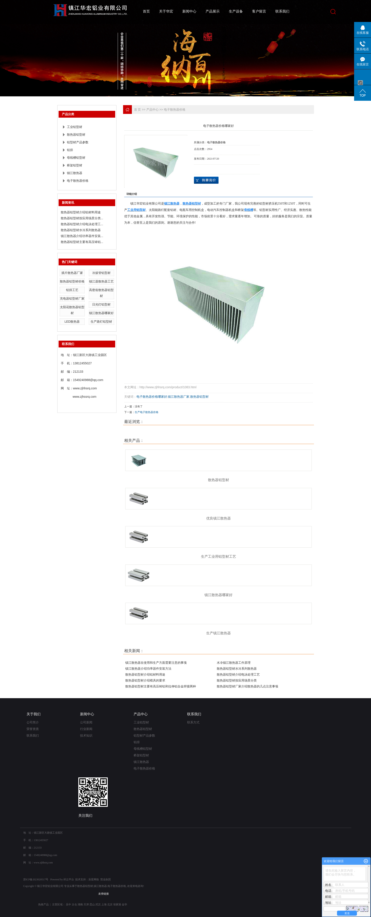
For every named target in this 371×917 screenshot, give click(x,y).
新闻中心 (189, 11)
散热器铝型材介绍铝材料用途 (81, 212)
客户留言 (259, 11)
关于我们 (34, 714)
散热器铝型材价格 (72, 281)
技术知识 (86, 735)
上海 (104, 904)
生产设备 (236, 11)
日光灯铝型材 (101, 304)
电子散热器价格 (77, 180)
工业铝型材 (74, 127)
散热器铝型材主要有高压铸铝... (82, 242)
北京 (110, 904)
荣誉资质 (33, 729)
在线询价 (206, 180)
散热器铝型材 (76, 134)
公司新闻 (86, 722)
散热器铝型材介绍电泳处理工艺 (238, 674)
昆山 (92, 904)
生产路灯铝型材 (101, 321)
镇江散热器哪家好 (101, 313)
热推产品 (43, 904)
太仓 (74, 904)
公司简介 (33, 722)
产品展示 (213, 11)
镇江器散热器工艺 (101, 281)
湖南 (80, 904)
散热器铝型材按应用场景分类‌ (237, 680)
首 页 (137, 109)
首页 (146, 11)
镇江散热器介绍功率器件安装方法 (148, 668)
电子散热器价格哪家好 (151, 396)
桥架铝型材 (74, 165)
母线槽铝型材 (76, 157)
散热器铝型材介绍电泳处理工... (82, 224)
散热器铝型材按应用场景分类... (82, 218)
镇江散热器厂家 (178, 396)
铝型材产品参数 (77, 142)
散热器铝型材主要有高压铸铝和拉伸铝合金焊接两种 (160, 686)
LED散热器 (72, 321)
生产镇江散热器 (218, 633)
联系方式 (193, 722)
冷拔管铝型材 (101, 273)
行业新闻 (86, 729)
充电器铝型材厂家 (72, 298)
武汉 (98, 904)
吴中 (68, 904)
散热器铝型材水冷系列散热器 (81, 230)
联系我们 (282, 11)
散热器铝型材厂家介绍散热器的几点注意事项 (247, 686)
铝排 (70, 150)
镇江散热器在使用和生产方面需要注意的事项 (156, 662)
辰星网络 (93, 879)
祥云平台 (68, 879)
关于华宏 (166, 11)
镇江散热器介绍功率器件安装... (82, 236)
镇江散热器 (74, 173)
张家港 (117, 904)
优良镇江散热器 (218, 518)
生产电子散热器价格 (146, 412)
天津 (86, 904)
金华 (124, 904)
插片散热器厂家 (72, 273)
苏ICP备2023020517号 (35, 879)
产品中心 (152, 109)
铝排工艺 (72, 290)
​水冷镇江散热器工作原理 (234, 662)
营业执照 (105, 879)
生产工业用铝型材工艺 (218, 556)
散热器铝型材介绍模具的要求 (145, 680)
